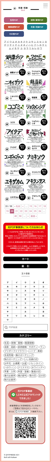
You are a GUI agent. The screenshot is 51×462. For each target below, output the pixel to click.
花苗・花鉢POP (37, 27)
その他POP (14, 34)
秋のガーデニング (13, 359)
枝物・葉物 (16, 343)
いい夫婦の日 (31, 359)
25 (35, 211)
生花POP (14, 20)
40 (15, 216)
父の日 (42, 375)
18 (44, 206)
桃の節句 (22, 375)
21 (16, 211)
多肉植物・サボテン (28, 347)
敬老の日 (36, 371)
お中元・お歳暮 (12, 363)
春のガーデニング (24, 355)
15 (31, 206)
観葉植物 (29, 343)
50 (20, 216)
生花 (6, 343)
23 (26, 211)
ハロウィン (9, 367)
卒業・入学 (9, 371)
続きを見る (22, 72)
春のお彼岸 (9, 375)
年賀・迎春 (23, 371)
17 (40, 206)
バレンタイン (35, 363)
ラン (42, 347)
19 (7, 211)
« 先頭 (17, 206)
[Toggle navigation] (45, 6)
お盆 (24, 363)
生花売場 (8, 355)
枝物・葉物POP (37, 20)
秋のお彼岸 (9, 379)
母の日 (32, 375)
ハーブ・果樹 (35, 351)
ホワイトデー (38, 367)
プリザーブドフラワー (15, 351)
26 (39, 211)
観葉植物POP (14, 27)
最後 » (34, 216)
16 (35, 206)
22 (21, 211)
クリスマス (23, 367)
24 (30, 211)
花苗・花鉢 (9, 347)
